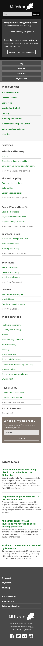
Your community (9, 344)
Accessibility (8, 601)
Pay (21, 63)
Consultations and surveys (13, 392)
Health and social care (11, 325)
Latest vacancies (9, 97)
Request (21, 73)
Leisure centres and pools (13, 129)
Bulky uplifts (7, 188)
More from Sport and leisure (14, 253)
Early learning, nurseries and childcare (18, 166)
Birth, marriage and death (13, 339)
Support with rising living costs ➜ (21, 32)
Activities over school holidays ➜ (21, 52)
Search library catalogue (12, 294)
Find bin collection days (12, 183)
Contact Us (7, 578)
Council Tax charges (10, 212)
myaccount (21, 78)
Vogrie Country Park (11, 108)
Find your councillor (10, 267)
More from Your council (12, 282)
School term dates (10, 92)
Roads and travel (9, 354)
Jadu (31, 627)
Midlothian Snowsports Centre (16, 123)
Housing (5, 113)
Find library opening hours (13, 304)
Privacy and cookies (11, 606)
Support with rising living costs (20, 22)
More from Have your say (13, 402)
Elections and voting (10, 272)
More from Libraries (10, 309)
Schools (5, 156)
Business (6, 334)
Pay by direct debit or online (14, 216)
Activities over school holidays (20, 40)
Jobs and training (9, 369)
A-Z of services (9, 596)
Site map (6, 587)
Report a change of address (14, 221)
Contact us (7, 103)
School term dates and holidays (15, 161)
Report (21, 68)
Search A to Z (7, 413)
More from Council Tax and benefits (17, 226)
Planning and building (11, 329)
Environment (7, 379)
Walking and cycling (10, 248)
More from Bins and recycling (14, 197)
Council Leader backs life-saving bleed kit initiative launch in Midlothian (19, 472)
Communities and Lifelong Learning (17, 364)
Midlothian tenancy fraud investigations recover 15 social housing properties (19, 523)
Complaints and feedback (13, 397)
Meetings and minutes (11, 277)
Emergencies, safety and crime (15, 374)
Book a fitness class (10, 243)
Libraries (6, 134)
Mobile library (8, 299)
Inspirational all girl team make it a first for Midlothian (20, 498)
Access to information (11, 359)
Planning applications (12, 118)
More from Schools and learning (16, 171)
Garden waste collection (12, 193)
